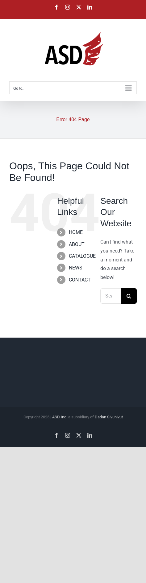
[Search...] (110, 296)
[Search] (129, 296)
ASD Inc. (59, 417)
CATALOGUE (82, 256)
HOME (76, 232)
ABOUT (77, 244)
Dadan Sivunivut (109, 417)
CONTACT (80, 280)
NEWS (75, 268)
